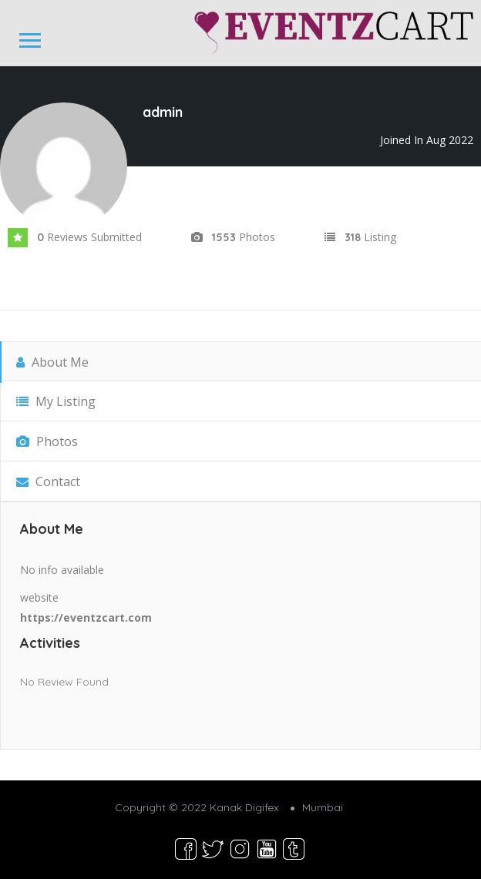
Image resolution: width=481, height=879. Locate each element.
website (39, 597)
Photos (47, 441)
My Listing (56, 401)
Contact (48, 481)
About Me (52, 362)
